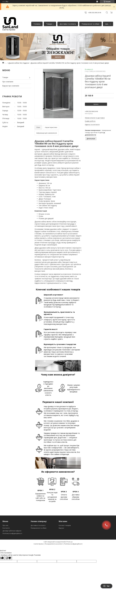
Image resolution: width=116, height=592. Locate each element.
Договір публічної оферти (12, 531)
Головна (37, 24)
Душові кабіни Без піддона (18, 63)
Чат (106, 586)
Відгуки (61, 528)
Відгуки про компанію (10, 86)
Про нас (5, 525)
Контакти (6, 528)
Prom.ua (69, 542)
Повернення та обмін (90, 24)
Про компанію (7, 82)
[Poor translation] (8, 558)
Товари (49, 24)
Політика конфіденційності (12, 533)
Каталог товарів (65, 525)
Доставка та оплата (68, 24)
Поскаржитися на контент (54, 544)
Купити (96, 104)
